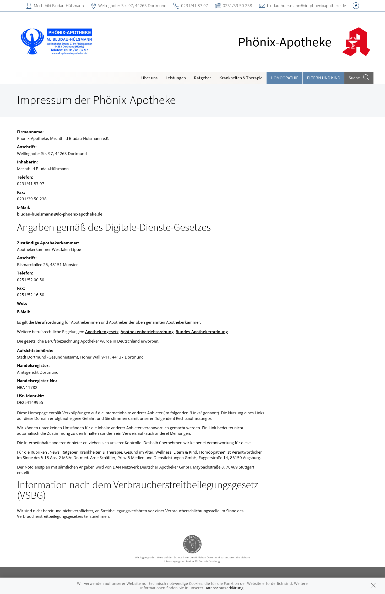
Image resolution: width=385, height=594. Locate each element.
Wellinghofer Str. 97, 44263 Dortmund (132, 5)
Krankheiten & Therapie (240, 78)
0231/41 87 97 (194, 5)
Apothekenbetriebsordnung (147, 331)
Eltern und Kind (323, 78)
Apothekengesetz (101, 331)
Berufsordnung (49, 322)
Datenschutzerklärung (223, 587)
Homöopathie (285, 78)
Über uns (149, 78)
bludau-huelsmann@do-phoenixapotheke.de (306, 5)
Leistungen (176, 78)
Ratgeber (202, 78)
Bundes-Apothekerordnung (202, 331)
